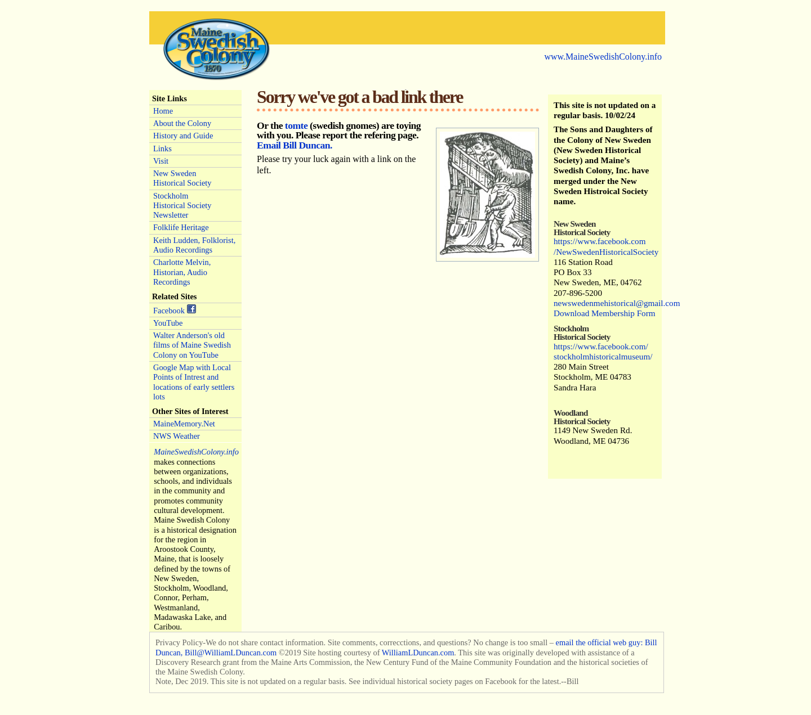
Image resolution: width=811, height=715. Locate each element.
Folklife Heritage (181, 227)
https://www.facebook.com (600, 241)
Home (163, 110)
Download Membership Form (605, 313)
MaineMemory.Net (184, 423)
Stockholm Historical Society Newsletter (182, 205)
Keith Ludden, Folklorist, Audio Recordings (194, 245)
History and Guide (183, 135)
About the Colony (182, 123)
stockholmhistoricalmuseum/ (603, 356)
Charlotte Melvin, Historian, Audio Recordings (182, 272)
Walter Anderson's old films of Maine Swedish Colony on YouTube (192, 345)
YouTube (167, 322)
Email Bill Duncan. (294, 145)
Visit (160, 160)
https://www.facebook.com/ (601, 346)
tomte (296, 125)
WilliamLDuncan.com (418, 652)
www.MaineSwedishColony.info (603, 56)
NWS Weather (176, 435)
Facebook (174, 309)
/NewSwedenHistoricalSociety (606, 252)
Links (162, 148)
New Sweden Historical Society (182, 178)
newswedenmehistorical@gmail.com (617, 303)
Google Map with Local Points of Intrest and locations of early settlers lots (193, 382)
